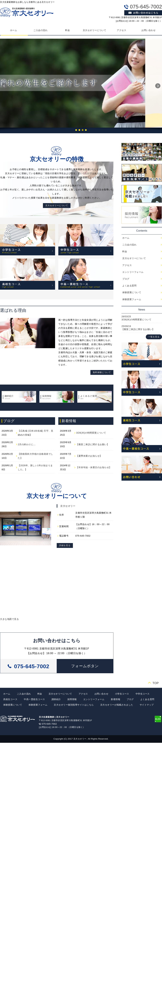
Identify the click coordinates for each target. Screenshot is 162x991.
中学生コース (143, 693)
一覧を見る (154, 337)
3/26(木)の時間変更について (91, 432)
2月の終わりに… (27, 444)
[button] (85, 666)
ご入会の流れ (40, 30)
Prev (4, 85)
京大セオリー (67, 506)
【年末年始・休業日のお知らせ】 (93, 467)
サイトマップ (147, 704)
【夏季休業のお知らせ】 (89, 456)
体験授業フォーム (131, 299)
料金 (67, 30)
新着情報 (115, 699)
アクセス (121, 30)
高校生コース (10, 699)
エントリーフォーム (133, 272)
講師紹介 (56, 699)
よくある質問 (129, 285)
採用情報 (72, 699)
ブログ (125, 279)
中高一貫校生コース (34, 699)
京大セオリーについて (94, 30)
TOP (155, 683)
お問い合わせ (101, 693)
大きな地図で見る (9, 619)
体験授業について (131, 292)
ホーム (125, 238)
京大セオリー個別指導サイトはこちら (74, 704)
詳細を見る (64, 545)
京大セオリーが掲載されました (116, 704)
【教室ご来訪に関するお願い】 (92, 444)
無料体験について (102, 372)
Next (157, 85)
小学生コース (122, 693)
